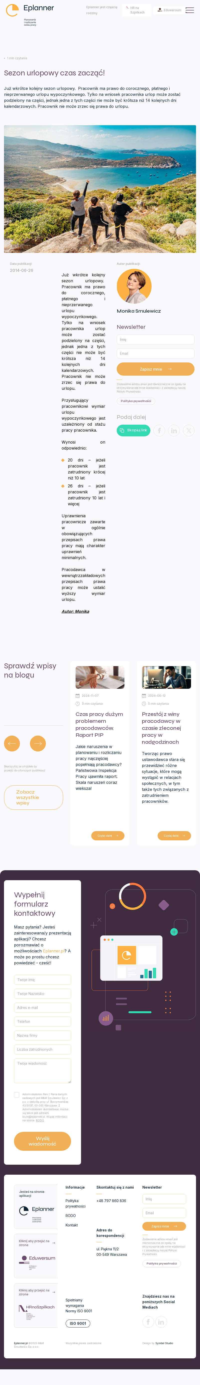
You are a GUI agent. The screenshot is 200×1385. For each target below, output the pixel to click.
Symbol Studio (164, 1343)
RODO (40, 1120)
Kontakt (72, 1225)
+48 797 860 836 (111, 1201)
